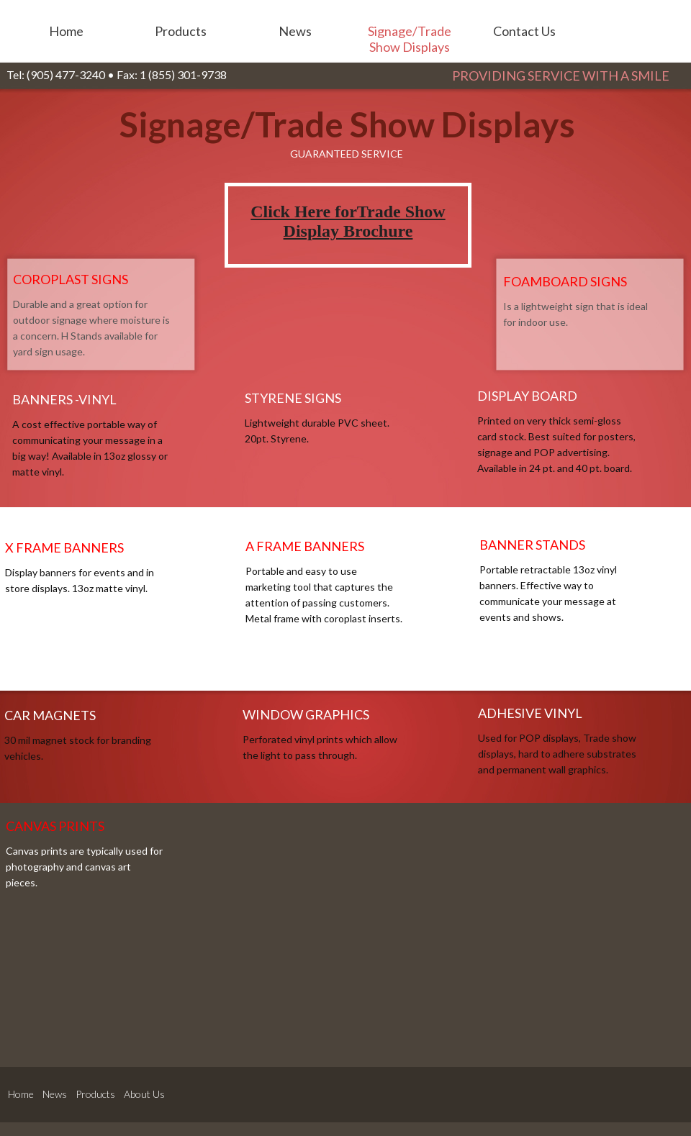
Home (21, 1094)
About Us (144, 1094)
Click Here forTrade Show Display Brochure (347, 221)
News (54, 1094)
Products (95, 1094)
